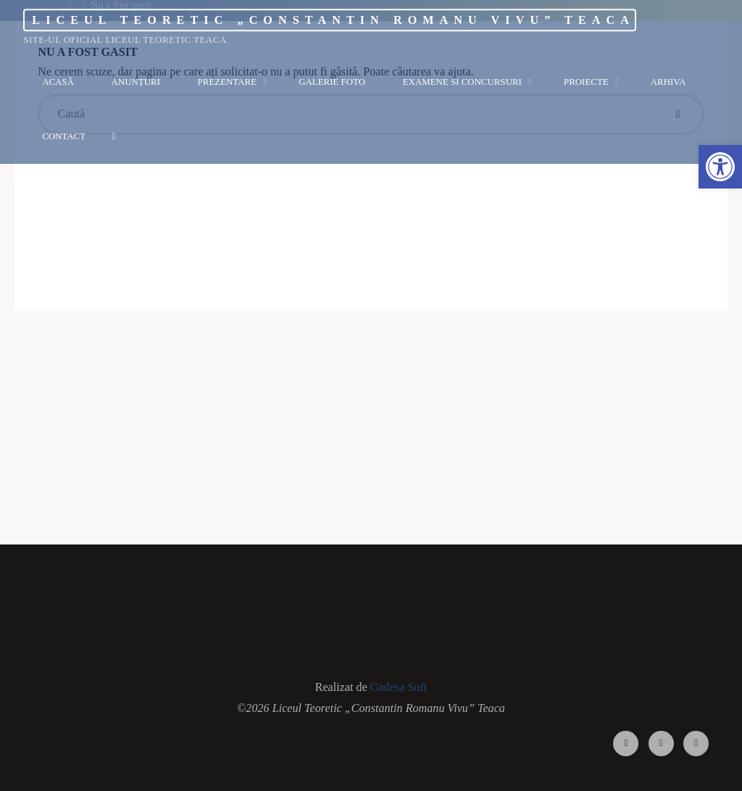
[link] (113, 136)
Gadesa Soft (398, 687)
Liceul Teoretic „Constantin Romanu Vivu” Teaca (333, 20)
